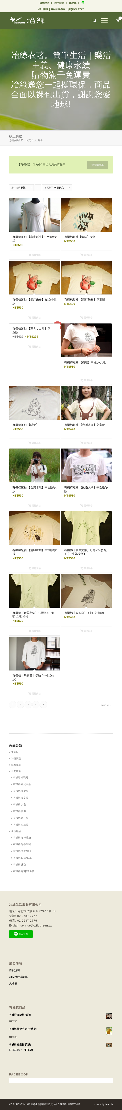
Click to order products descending (38, 188)
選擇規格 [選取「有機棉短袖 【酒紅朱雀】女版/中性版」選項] (34, 317)
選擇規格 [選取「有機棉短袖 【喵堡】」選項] (34, 442)
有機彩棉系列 (20, 777)
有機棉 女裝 (19, 804)
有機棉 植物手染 (22, 784)
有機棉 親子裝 (20, 818)
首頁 (28, 140)
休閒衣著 (16, 771)
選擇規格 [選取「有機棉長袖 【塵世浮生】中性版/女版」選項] (34, 255)
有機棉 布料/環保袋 (23, 871)
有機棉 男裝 (19, 811)
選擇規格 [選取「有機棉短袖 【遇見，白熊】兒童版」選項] (34, 346)
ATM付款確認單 (18, 976)
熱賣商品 (16, 764)
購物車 (72, 3)
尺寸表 (13, 983)
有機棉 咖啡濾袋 (22, 837)
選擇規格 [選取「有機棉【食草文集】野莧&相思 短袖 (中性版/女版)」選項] (86, 568)
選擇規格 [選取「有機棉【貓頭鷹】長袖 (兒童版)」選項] (86, 630)
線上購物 (43, 9)
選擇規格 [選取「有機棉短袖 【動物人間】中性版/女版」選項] (86, 505)
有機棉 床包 (19, 864)
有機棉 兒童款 (20, 824)
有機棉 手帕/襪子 (22, 851)
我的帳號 (59, 3)
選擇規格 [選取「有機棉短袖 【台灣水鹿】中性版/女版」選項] (34, 505)
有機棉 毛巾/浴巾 (22, 844)
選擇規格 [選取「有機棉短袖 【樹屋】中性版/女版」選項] (86, 380)
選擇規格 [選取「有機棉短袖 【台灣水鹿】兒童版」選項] (86, 442)
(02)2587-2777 (76, 9)
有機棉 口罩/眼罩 (22, 857)
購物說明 (44, 3)
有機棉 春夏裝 (20, 791)
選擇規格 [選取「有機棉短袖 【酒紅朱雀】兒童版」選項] (86, 317)
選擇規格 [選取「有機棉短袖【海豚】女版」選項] (86, 254)
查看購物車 (98, 164)
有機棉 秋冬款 (20, 797)
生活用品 (16, 831)
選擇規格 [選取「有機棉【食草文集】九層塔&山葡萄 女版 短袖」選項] (34, 631)
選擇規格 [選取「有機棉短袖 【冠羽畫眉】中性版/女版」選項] (34, 568)
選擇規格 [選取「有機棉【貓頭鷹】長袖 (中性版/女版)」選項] (34, 693)
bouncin (109, 1104)
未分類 (15, 752)
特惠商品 (16, 758)
